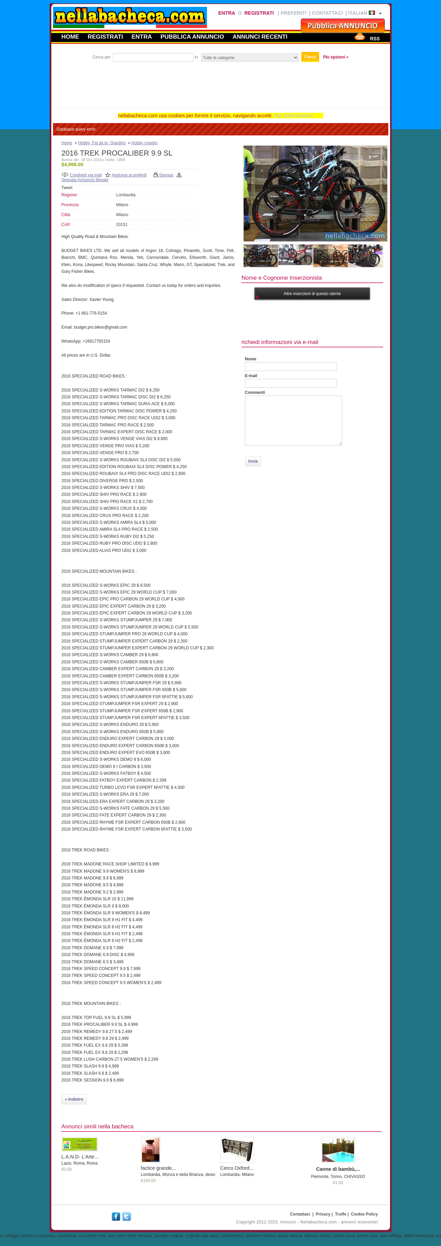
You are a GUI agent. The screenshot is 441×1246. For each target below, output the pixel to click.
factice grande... (158, 1168)
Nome (250, 359)
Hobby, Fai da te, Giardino (102, 143)
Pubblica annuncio (192, 36)
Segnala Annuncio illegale (85, 179)
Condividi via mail (86, 175)
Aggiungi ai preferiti (129, 175)
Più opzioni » (336, 57)
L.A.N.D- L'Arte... (80, 1156)
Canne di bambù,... (338, 1169)
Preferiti (293, 13)
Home (70, 36)
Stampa (166, 175)
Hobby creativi (144, 143)
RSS (374, 38)
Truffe (340, 1214)
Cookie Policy (364, 1214)
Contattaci (327, 13)
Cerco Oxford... (237, 1168)
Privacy (323, 1214)
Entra (226, 13)
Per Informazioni (293, 115)
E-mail (251, 375)
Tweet (67, 187)
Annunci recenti (260, 36)
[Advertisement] (221, 82)
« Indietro (74, 1099)
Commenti (255, 392)
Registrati (259, 13)
